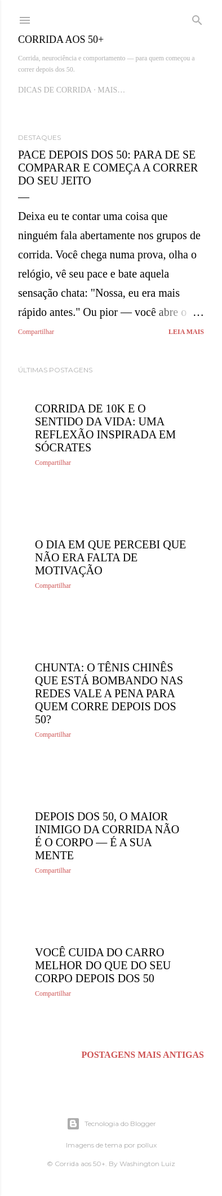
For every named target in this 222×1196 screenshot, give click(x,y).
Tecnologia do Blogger (111, 1124)
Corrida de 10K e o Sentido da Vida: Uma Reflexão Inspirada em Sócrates (105, 428)
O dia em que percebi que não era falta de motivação (110, 557)
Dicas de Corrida (55, 90)
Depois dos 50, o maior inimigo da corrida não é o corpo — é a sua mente (107, 835)
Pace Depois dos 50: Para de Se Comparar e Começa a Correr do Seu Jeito (108, 167)
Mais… (111, 90)
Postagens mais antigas (142, 1054)
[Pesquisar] (197, 18)
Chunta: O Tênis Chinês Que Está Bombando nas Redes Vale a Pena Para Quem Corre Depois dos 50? (109, 693)
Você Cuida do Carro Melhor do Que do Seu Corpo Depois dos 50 (103, 965)
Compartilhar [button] (36, 332)
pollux (147, 1145)
